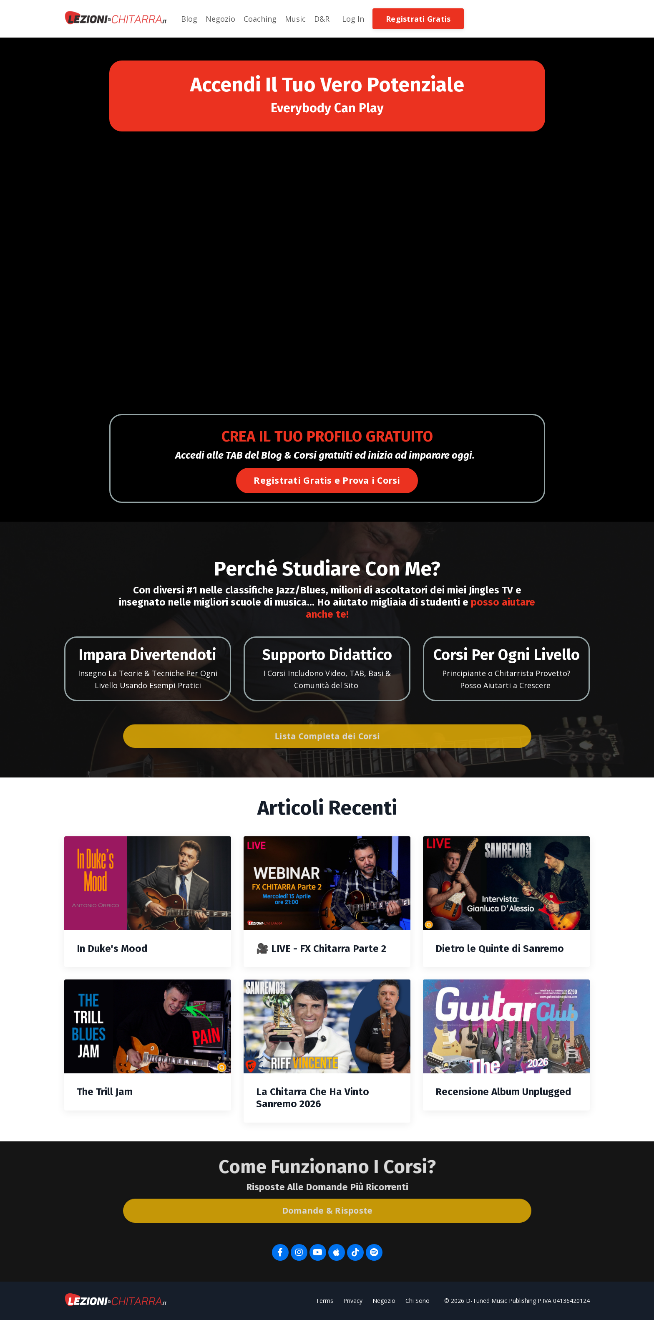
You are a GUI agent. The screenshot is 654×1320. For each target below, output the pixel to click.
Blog (189, 19)
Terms (324, 1301)
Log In (353, 19)
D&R (322, 19)
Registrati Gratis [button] (418, 19)
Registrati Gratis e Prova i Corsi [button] (327, 480)
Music (295, 19)
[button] (418, 18)
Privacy (352, 1301)
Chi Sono (417, 1301)
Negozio (220, 19)
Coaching (260, 19)
